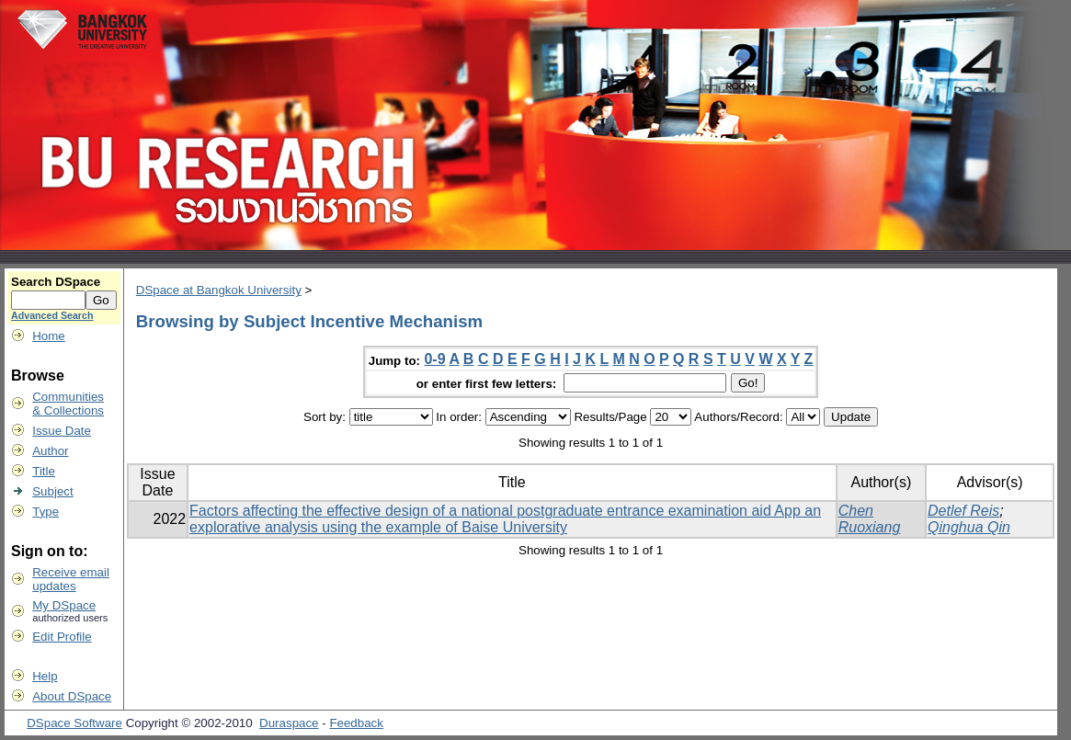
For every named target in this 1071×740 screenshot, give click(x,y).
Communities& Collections (68, 403)
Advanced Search (52, 315)
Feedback (356, 723)
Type (45, 511)
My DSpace (64, 605)
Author (50, 451)
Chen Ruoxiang (869, 519)
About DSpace (71, 696)
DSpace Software (74, 723)
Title (43, 471)
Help (44, 676)
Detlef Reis (963, 510)
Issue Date (61, 431)
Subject (52, 491)
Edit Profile (61, 636)
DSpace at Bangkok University (219, 290)
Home (48, 336)
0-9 (434, 359)
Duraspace (288, 723)
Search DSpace (55, 282)
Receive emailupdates (70, 579)
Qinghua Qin (969, 527)
